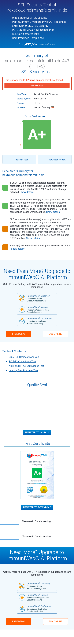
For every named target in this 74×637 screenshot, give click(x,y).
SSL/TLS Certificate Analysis (24, 357)
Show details (26, 192)
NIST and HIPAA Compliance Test (26, 366)
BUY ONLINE (55, 333)
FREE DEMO (18, 333)
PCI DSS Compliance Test (22, 361)
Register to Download (37, 507)
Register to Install (37, 432)
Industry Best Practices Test (23, 370)
